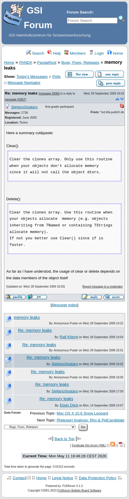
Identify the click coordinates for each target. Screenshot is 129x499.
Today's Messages (31, 76)
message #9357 (15, 99)
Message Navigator (24, 82)
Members (75, 53)
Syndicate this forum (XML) (89, 445)
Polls (56, 76)
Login (96, 53)
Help (54, 53)
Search (35, 53)
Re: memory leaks (21, 93)
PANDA (25, 62)
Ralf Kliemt (68, 337)
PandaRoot (46, 62)
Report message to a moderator (102, 286)
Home (115, 53)
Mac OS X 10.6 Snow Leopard (82, 413)
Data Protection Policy (97, 478)
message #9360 (49, 93)
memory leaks (27, 317)
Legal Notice (62, 478)
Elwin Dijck (69, 405)
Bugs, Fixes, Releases (80, 62)
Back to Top (64, 439)
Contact (19, 478)
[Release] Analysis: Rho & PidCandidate (90, 420)
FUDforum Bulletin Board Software (79, 490)
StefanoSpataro (24, 107)
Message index (65, 305)
